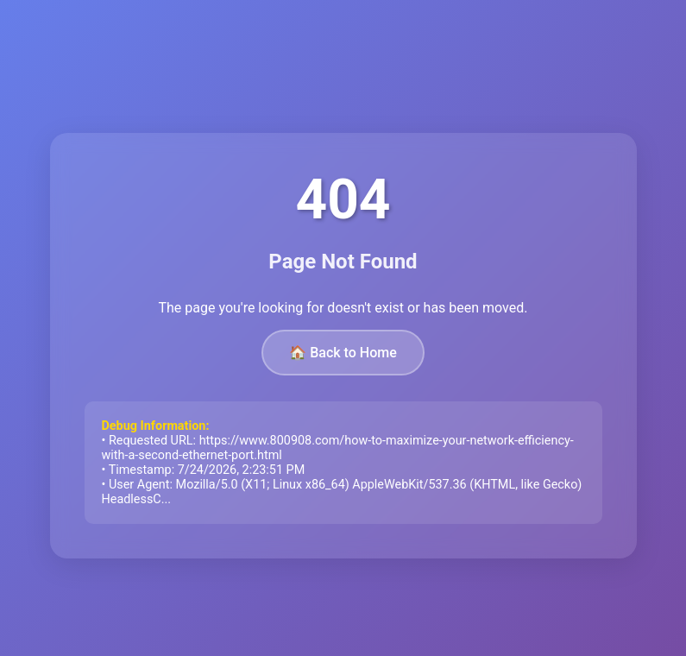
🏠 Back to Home (343, 352)
